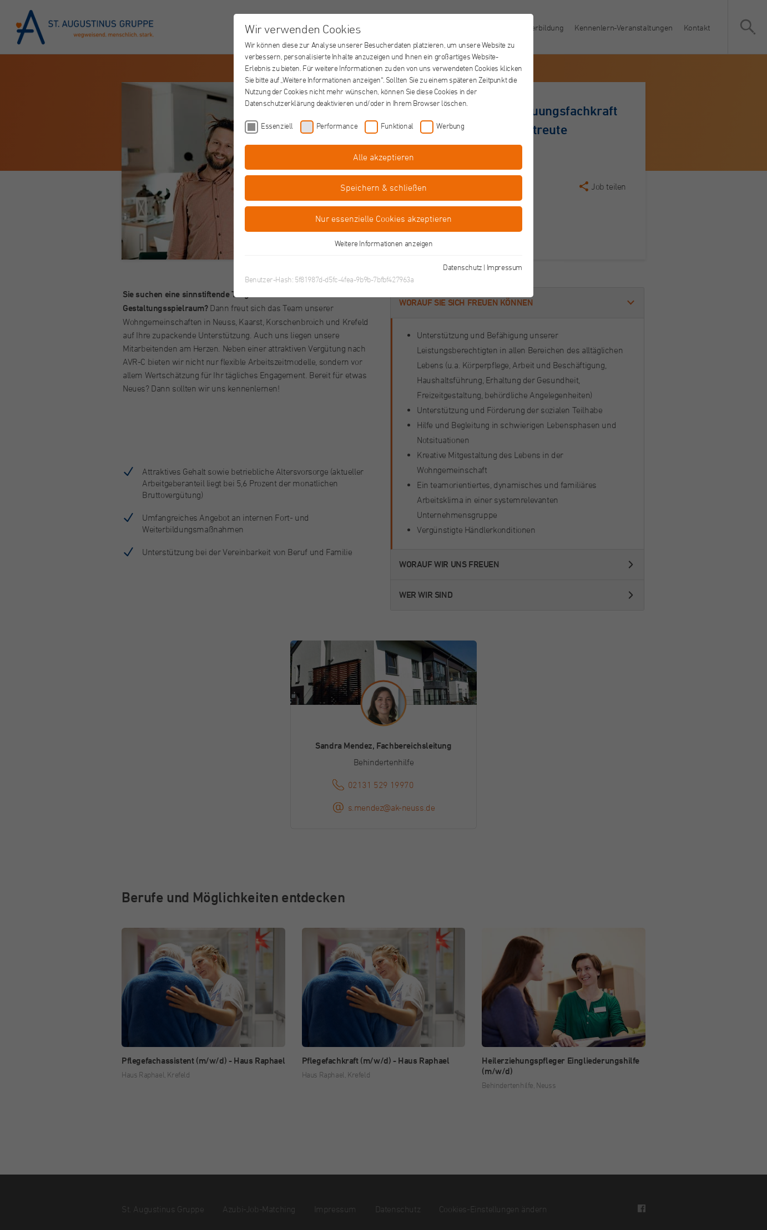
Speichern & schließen (383, 187)
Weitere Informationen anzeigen (384, 243)
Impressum (504, 267)
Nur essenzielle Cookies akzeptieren (383, 218)
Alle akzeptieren (383, 157)
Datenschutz (462, 267)
